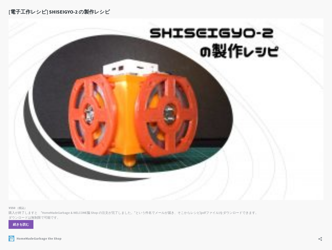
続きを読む (21, 224)
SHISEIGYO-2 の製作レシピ (59, 12)
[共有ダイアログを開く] (320, 237)
